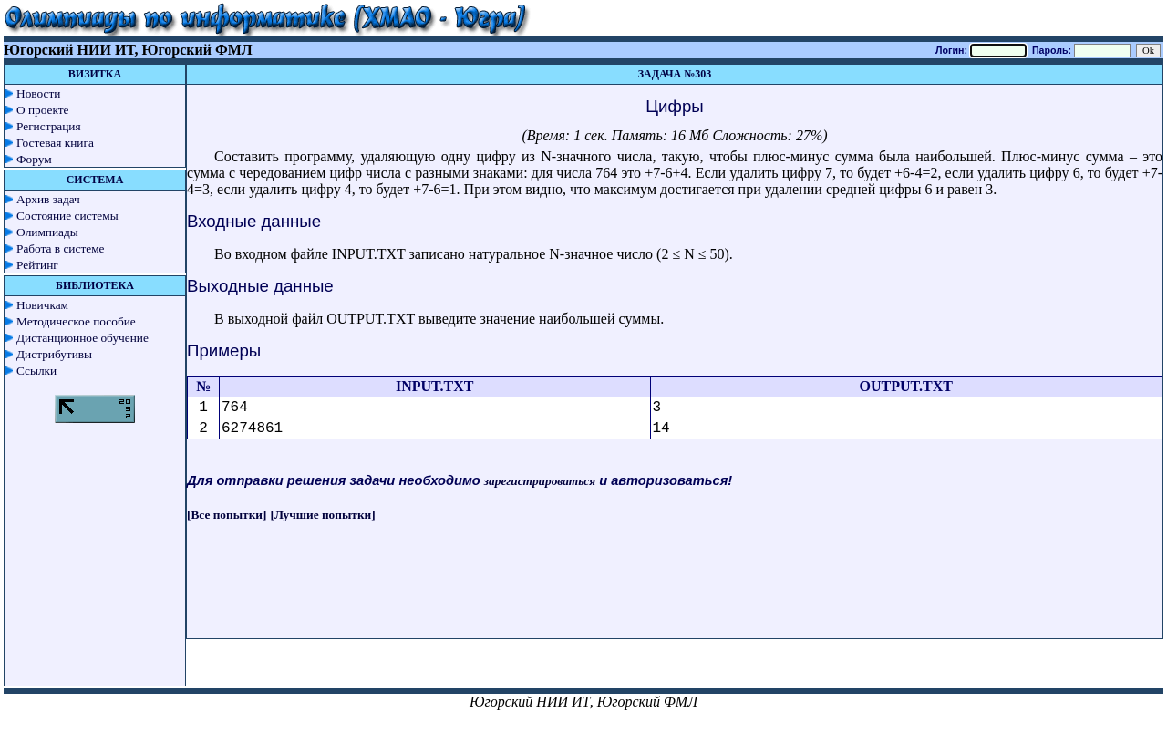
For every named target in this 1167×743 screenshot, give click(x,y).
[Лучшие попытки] (323, 514)
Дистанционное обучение (82, 338)
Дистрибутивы (54, 354)
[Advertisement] (675, 597)
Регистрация (48, 126)
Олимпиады (47, 232)
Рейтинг (37, 265)
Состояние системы (67, 215)
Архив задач (48, 199)
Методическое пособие (76, 321)
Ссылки (36, 370)
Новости (38, 93)
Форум (34, 159)
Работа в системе (60, 248)
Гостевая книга (55, 143)
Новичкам (42, 305)
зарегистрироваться (539, 481)
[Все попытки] (226, 514)
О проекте (42, 110)
